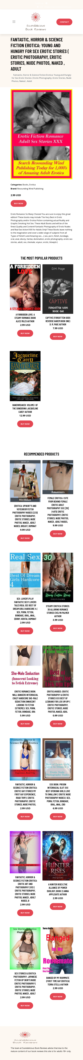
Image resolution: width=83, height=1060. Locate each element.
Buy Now (18, 203)
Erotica (32, 184)
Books (25, 184)
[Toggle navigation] (14, 21)
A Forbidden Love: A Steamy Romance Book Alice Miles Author (25, 318)
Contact (64, 22)
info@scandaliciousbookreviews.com (57, 7)
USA (39, 7)
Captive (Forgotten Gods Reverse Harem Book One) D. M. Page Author (57, 321)
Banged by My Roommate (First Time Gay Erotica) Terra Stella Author (58, 981)
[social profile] (46, 3)
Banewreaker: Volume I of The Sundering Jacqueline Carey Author (25, 408)
